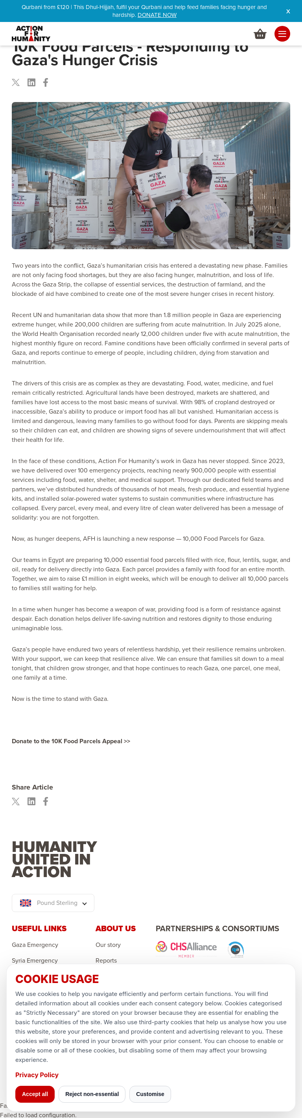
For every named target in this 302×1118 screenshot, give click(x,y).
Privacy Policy (37, 1075)
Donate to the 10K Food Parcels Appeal (68, 741)
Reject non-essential (92, 1094)
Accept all (35, 1094)
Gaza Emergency (35, 945)
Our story (108, 945)
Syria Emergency (35, 961)
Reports (106, 961)
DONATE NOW (157, 15)
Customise (150, 1094)
